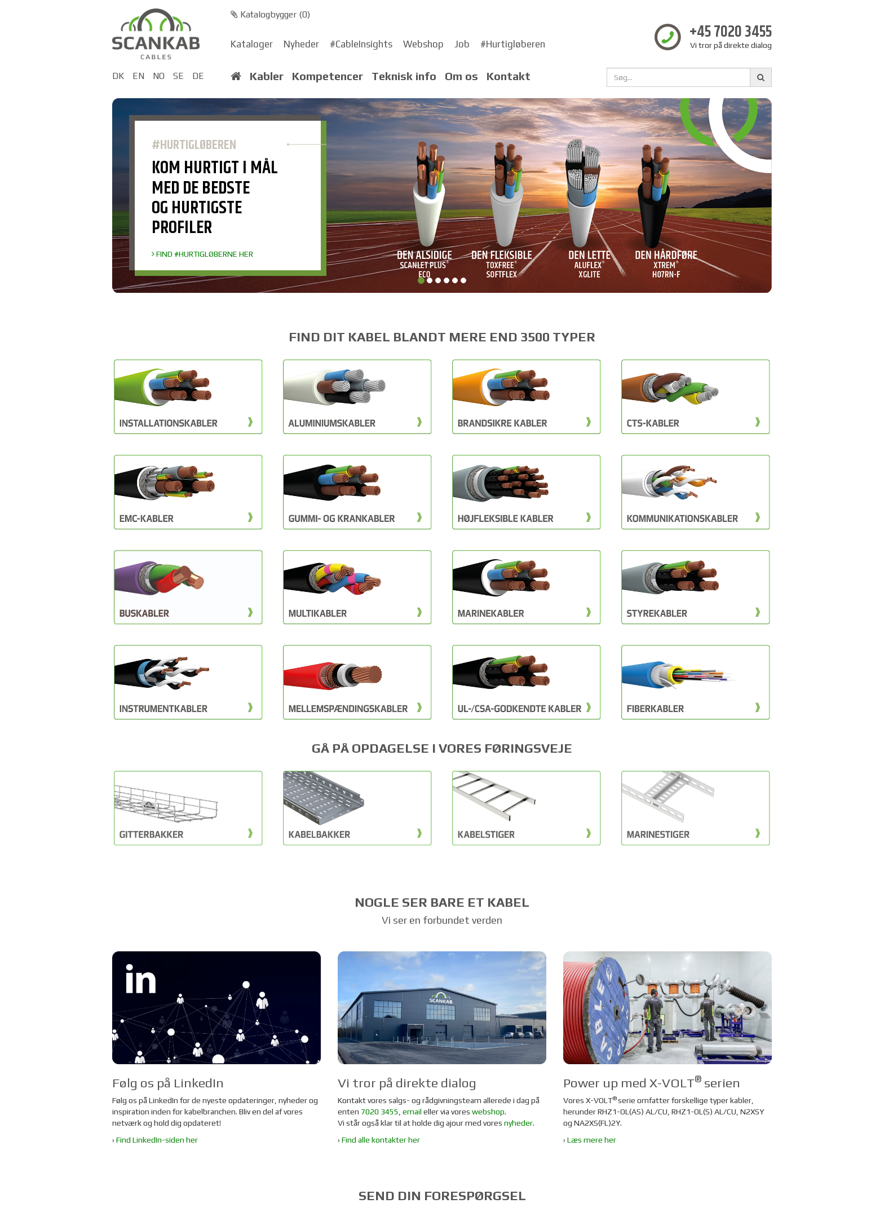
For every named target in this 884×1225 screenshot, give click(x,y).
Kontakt (509, 76)
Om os (461, 76)
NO (159, 76)
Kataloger (252, 44)
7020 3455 (380, 1111)
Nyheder (301, 44)
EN (138, 76)
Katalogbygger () (270, 14)
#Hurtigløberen (512, 44)
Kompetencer (327, 76)
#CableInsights (361, 44)
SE (178, 76)
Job (462, 44)
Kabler (267, 76)
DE (198, 76)
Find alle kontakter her (381, 1139)
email (412, 1111)
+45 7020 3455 (730, 32)
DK (118, 76)
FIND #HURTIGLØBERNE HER (202, 253)
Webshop (423, 44)
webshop (488, 1111)
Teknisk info (404, 76)
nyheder (518, 1122)
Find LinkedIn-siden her (157, 1139)
